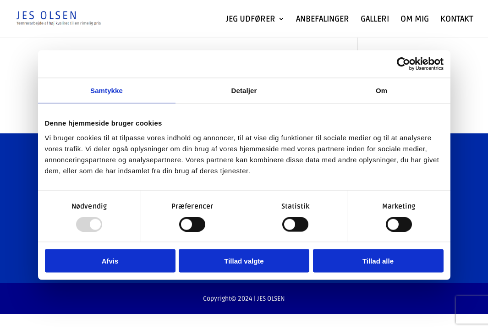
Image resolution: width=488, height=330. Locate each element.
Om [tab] (381, 90)
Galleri (375, 20)
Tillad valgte (243, 261)
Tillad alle (378, 261)
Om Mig (414, 20)
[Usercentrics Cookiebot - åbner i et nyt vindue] (403, 64)
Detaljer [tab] (244, 90)
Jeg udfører (250, 20)
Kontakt (456, 20)
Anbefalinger (322, 20)
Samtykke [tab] (106, 90)
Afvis (110, 261)
